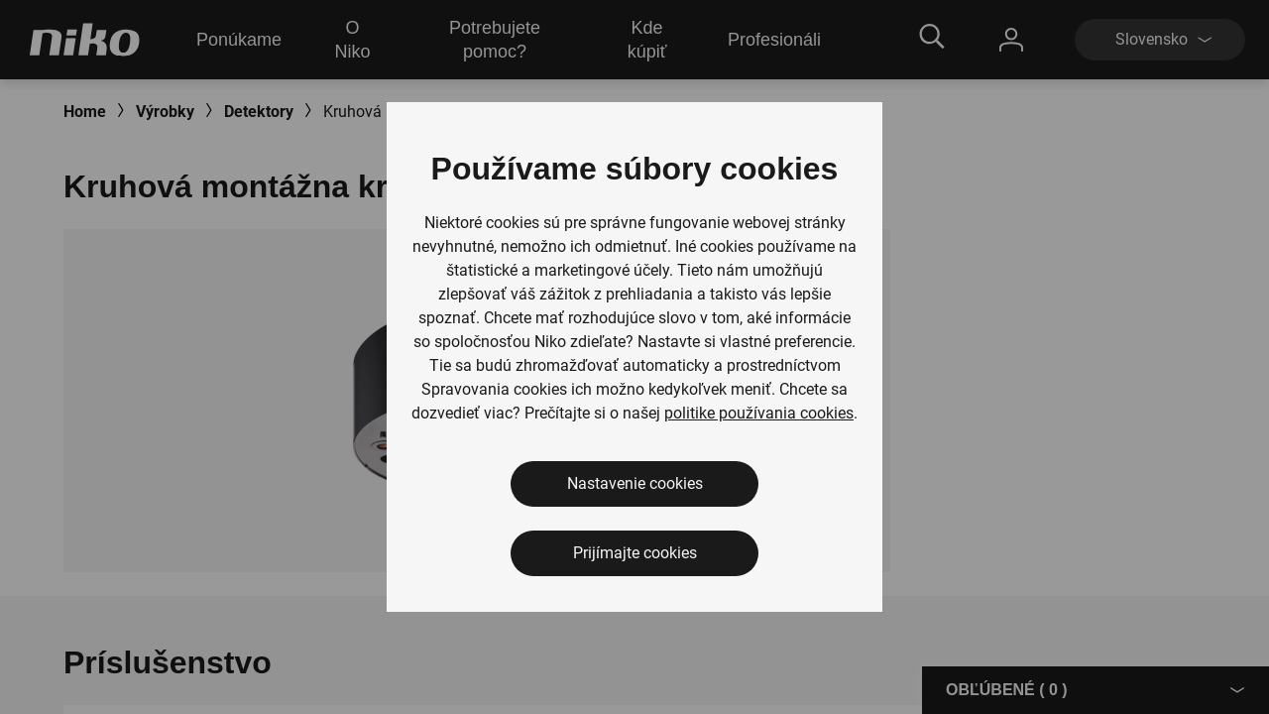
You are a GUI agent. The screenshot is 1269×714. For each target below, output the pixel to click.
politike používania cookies (759, 413)
